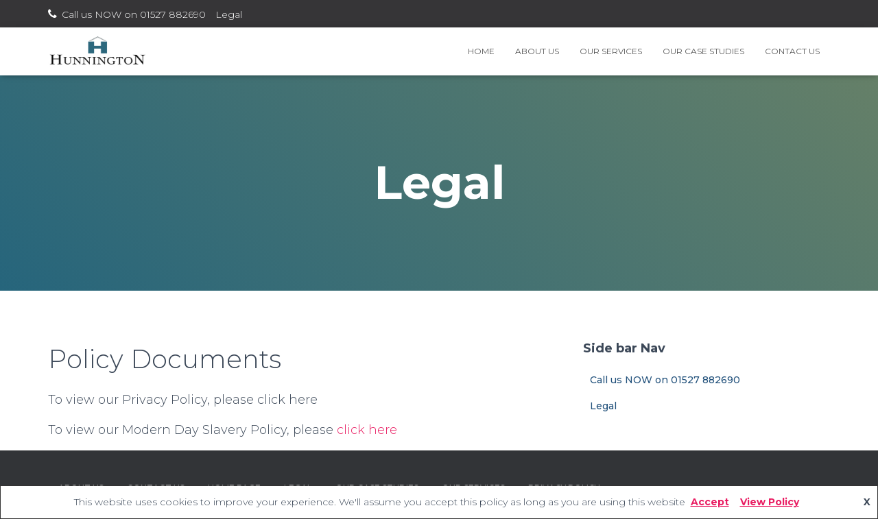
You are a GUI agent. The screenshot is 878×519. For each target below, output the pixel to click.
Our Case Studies (703, 51)
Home (481, 51)
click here (367, 429)
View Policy (769, 502)
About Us (537, 51)
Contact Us (792, 51)
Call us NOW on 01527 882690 (134, 14)
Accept (710, 502)
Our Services (611, 51)
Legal (228, 14)
